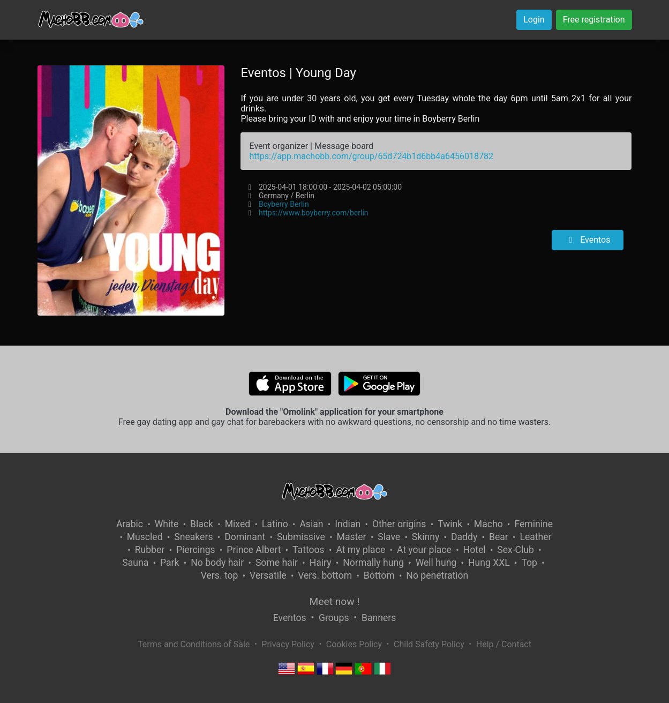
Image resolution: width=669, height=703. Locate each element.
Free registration (594, 19)
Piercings (195, 549)
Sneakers (193, 537)
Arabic (129, 524)
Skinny (425, 537)
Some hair (276, 562)
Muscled (145, 537)
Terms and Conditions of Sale (194, 644)
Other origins (399, 524)
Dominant (244, 537)
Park (169, 562)
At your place (424, 549)
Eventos (587, 240)
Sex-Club (515, 549)
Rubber (150, 549)
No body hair (217, 562)
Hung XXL (489, 562)
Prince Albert (254, 549)
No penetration (437, 575)
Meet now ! (335, 601)
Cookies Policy (354, 644)
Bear (498, 537)
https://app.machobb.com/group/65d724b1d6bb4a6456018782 (371, 156)
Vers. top (219, 575)
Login (533, 19)
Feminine (533, 524)
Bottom (379, 575)
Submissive (301, 537)
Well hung (436, 562)
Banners (379, 617)
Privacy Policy (287, 644)
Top (529, 562)
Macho (488, 524)
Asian (311, 524)
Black (201, 524)
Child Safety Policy (429, 644)
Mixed (237, 524)
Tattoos (308, 549)
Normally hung (373, 562)
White (167, 524)
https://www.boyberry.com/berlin (314, 212)
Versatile (268, 575)
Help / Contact (503, 644)
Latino (275, 524)
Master (351, 537)
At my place (360, 549)
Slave (389, 537)
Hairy (321, 562)
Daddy (464, 537)
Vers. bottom (325, 575)
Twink (450, 524)
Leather (535, 537)
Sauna (135, 562)
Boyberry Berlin (284, 204)
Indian (347, 524)
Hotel (474, 549)
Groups (334, 617)
